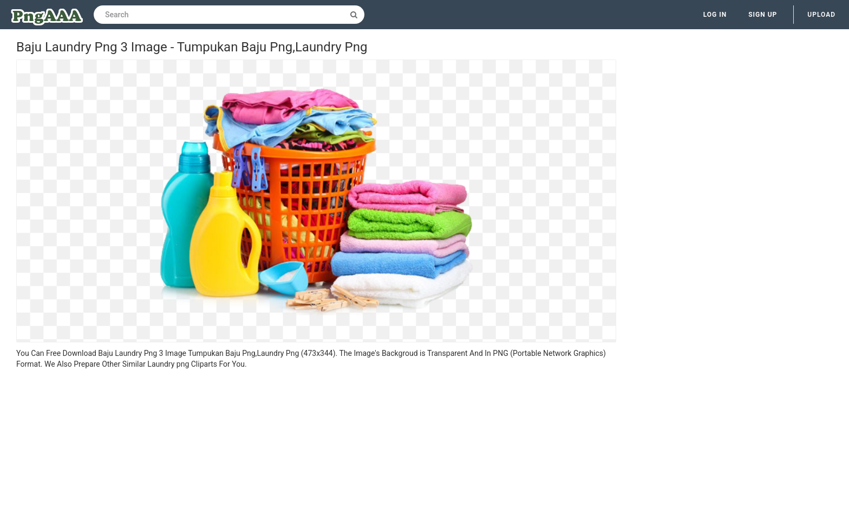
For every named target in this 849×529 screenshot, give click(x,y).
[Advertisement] (316, 450)
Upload (821, 14)
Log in (715, 14)
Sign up (762, 14)
